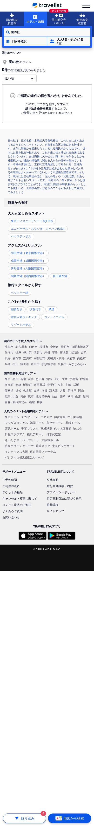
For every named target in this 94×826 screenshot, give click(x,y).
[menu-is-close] (86, 6)
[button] (25, 41)
